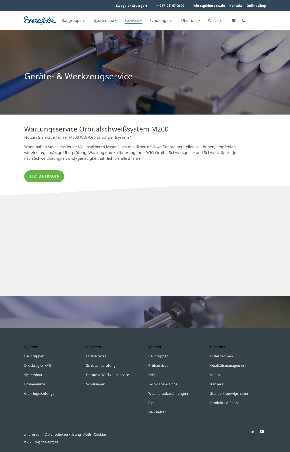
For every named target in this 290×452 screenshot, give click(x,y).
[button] (252, 432)
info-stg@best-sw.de (209, 5)
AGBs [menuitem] (87, 434)
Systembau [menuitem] (33, 374)
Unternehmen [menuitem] (221, 356)
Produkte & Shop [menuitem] (224, 402)
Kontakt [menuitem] (235, 5)
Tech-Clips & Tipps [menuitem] (162, 384)
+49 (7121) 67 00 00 (170, 5)
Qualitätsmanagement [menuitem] (228, 365)
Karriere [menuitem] (216, 384)
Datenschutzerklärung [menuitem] (63, 434)
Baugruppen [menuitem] (34, 356)
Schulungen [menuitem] (95, 384)
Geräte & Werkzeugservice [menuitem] (107, 374)
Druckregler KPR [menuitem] (37, 365)
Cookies (100, 434)
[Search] (244, 20)
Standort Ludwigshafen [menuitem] (229, 393)
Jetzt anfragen (44, 176)
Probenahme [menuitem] (34, 384)
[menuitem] (149, 6)
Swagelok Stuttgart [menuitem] (131, 5)
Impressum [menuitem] (33, 434)
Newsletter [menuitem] (157, 412)
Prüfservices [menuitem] (96, 356)
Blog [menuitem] (152, 402)
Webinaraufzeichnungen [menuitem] (168, 393)
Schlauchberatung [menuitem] (101, 365)
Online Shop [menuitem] (256, 5)
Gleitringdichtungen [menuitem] (40, 393)
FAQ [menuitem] (151, 374)
